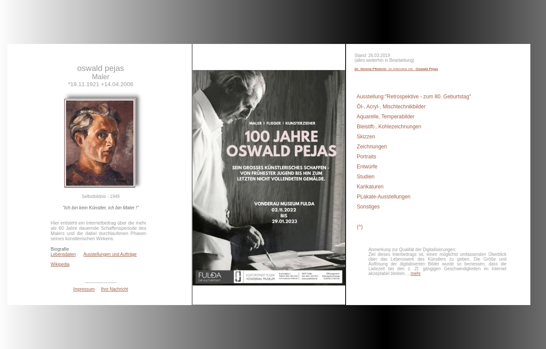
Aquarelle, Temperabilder (385, 117)
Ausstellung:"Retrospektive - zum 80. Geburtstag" (413, 97)
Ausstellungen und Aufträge (109, 254)
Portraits (366, 157)
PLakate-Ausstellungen (383, 197)
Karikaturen (370, 187)
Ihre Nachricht (114, 289)
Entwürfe (367, 167)
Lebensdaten (63, 254)
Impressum (83, 289)
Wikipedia (60, 264)
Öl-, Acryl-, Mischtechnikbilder (391, 107)
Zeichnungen (371, 147)
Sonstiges (368, 207)
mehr (416, 273)
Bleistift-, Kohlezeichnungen (388, 127)
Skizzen (365, 137)
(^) (359, 227)
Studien (365, 177)
